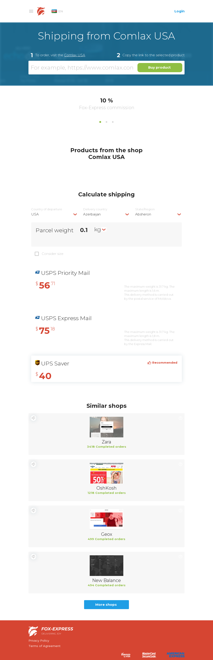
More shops (106, 604)
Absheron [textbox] (143, 214)
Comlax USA (74, 55)
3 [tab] (113, 122)
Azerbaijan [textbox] (92, 214)
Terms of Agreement (44, 646)
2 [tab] (106, 122)
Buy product (159, 67)
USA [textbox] (35, 214)
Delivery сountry (95, 209)
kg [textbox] (97, 229)
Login (179, 11)
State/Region (145, 209)
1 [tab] (100, 122)
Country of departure (46, 209)
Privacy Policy (38, 640)
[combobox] (54, 214)
